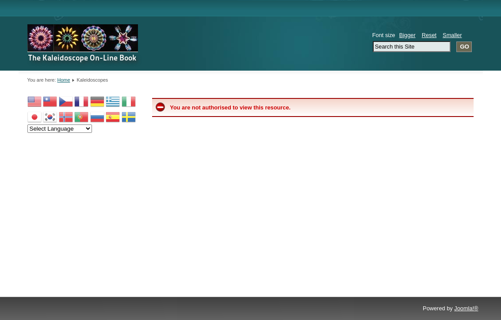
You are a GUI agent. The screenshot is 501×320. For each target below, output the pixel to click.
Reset (429, 35)
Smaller (452, 35)
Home (63, 80)
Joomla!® (466, 308)
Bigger (407, 35)
